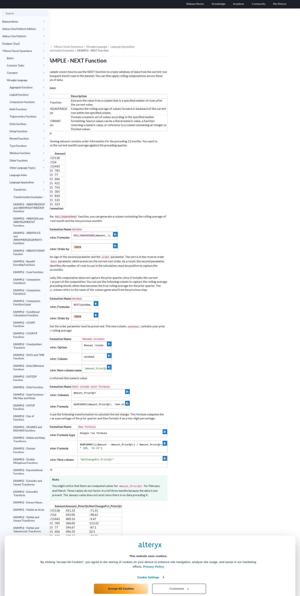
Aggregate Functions (27, 87)
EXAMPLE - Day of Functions (23, 418)
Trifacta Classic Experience (23, 50)
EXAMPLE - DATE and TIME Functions (28, 356)
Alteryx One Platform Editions (23, 28)
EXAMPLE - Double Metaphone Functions (25, 461)
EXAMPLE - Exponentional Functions (27, 472)
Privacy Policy (153, 557)
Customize (179, 579)
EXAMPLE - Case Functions (28, 272)
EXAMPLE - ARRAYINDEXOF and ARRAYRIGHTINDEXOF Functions (29, 208)
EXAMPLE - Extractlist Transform (25, 493)
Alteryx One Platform (23, 36)
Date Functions (27, 124)
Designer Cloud (23, 43)
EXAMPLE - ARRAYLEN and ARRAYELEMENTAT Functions (28, 222)
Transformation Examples (28, 197)
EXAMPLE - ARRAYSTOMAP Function (29, 252)
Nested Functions (27, 138)
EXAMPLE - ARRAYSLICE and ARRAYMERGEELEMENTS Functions (27, 238)
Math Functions (27, 109)
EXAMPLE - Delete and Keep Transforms (29, 439)
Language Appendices (27, 182)
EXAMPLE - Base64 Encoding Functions (24, 263)
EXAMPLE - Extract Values (27, 502)
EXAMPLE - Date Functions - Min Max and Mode (29, 396)
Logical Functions (27, 94)
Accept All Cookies (121, 579)
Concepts (25, 72)
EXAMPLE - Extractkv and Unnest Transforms (27, 482)
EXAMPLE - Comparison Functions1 (26, 281)
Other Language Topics (27, 167)
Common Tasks (25, 65)
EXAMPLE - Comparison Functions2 (26, 292)
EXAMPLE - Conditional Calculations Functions (26, 313)
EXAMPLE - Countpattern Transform (27, 346)
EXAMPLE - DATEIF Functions (24, 407)
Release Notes (23, 21)
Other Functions (27, 160)
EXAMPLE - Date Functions (28, 387)
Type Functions (27, 145)
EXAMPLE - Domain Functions (24, 450)
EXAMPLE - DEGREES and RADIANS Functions (27, 429)
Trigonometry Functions (27, 116)
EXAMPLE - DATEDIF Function (25, 378)
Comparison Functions (27, 102)
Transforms (28, 189)
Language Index (18, 175)
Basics (25, 58)
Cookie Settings (148, 567)
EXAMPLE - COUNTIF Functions (25, 335)
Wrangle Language (25, 80)
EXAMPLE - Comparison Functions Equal (26, 302)
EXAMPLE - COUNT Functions (24, 324)
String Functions (27, 131)
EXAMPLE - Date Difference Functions (28, 367)
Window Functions (27, 153)
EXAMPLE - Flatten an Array (28, 509)
